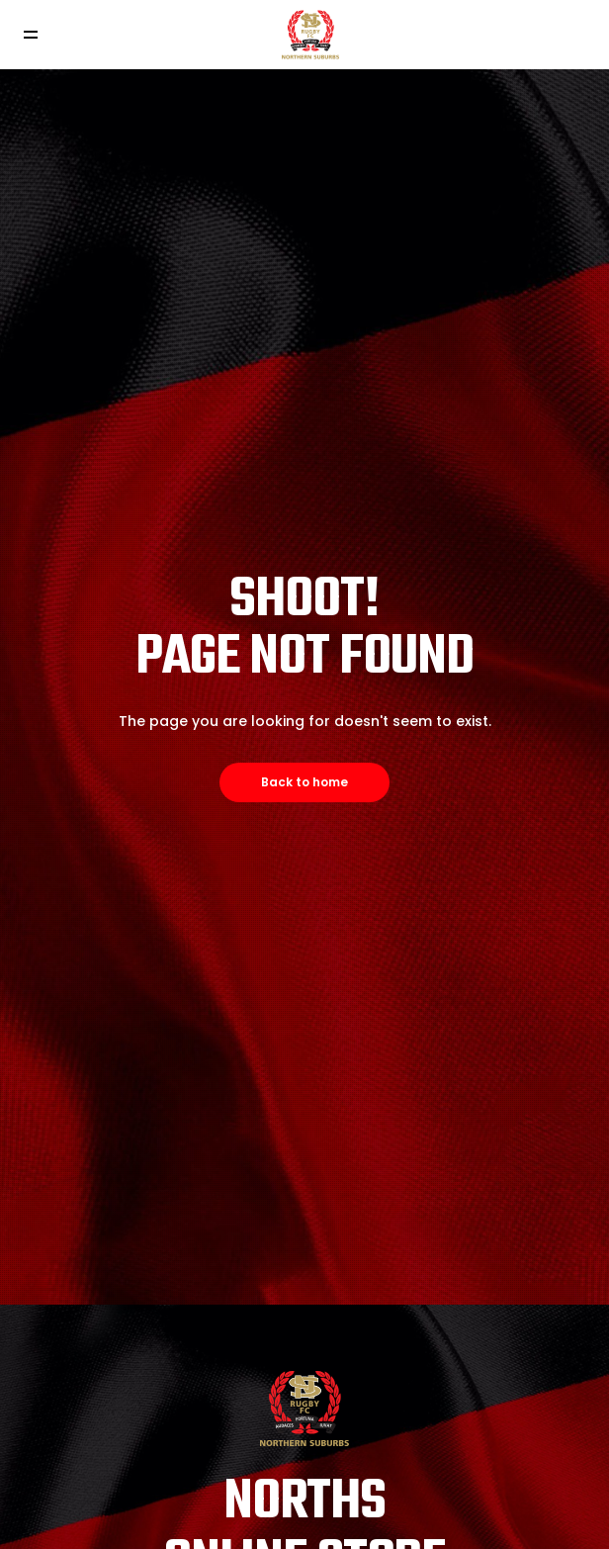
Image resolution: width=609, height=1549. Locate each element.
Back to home (304, 782)
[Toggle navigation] (30, 35)
